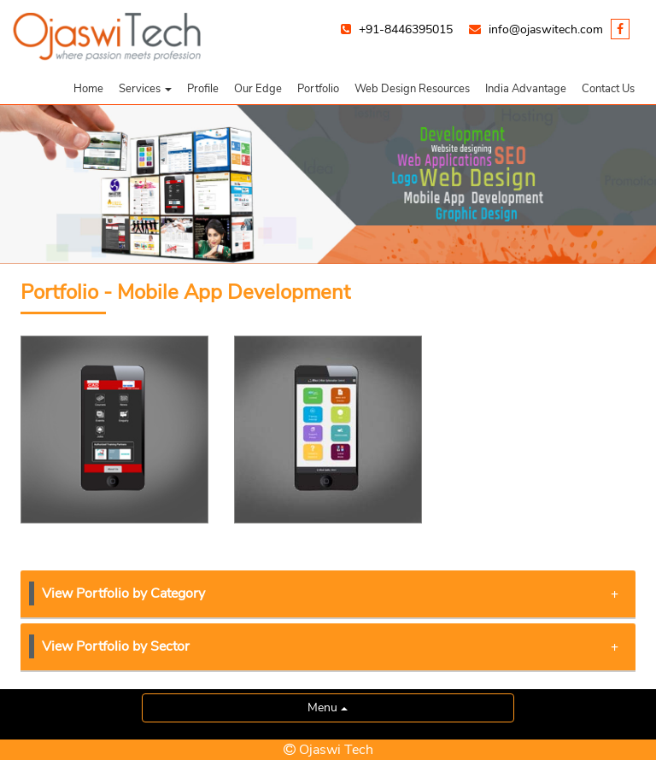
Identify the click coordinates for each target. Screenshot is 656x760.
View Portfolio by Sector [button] (330, 646)
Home (88, 88)
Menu (328, 707)
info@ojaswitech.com (546, 29)
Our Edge (258, 88)
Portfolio (318, 88)
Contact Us (608, 88)
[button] (145, 88)
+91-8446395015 (406, 29)
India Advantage (525, 88)
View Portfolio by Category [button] (330, 593)
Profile (203, 88)
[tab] (328, 594)
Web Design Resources (412, 88)
